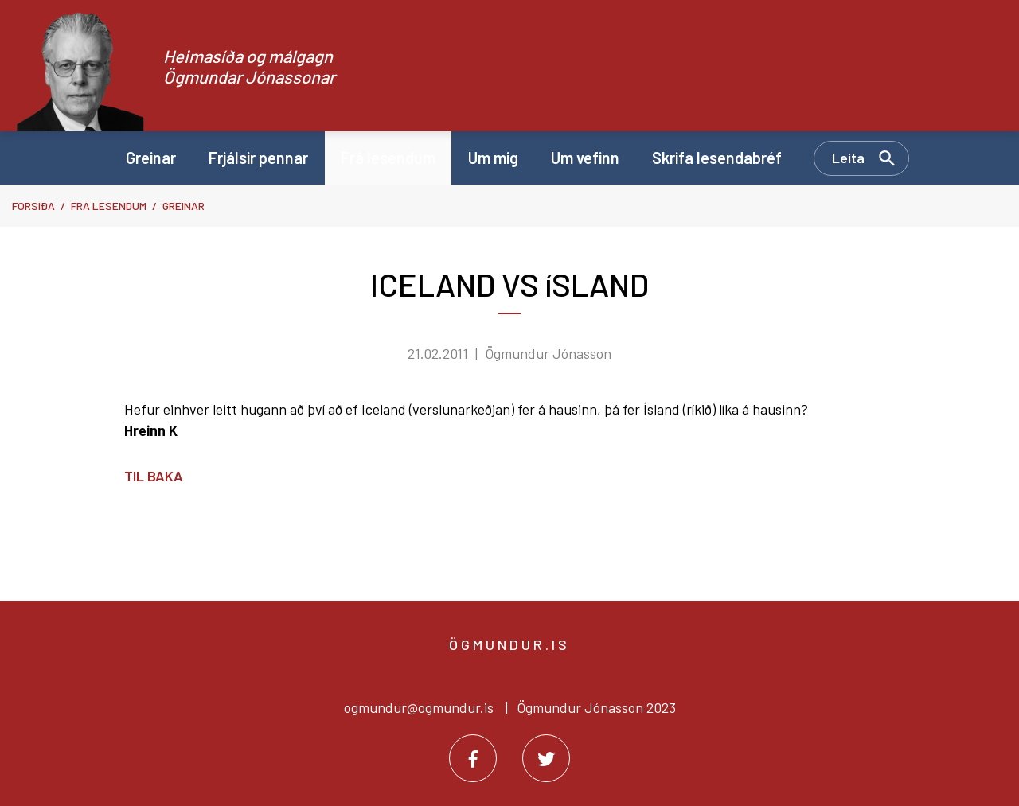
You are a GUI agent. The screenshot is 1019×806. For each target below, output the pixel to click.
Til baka (153, 476)
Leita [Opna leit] (848, 157)
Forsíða (33, 205)
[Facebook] (473, 758)
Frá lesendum (108, 205)
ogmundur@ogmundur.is (419, 707)
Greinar (183, 205)
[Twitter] (546, 758)
